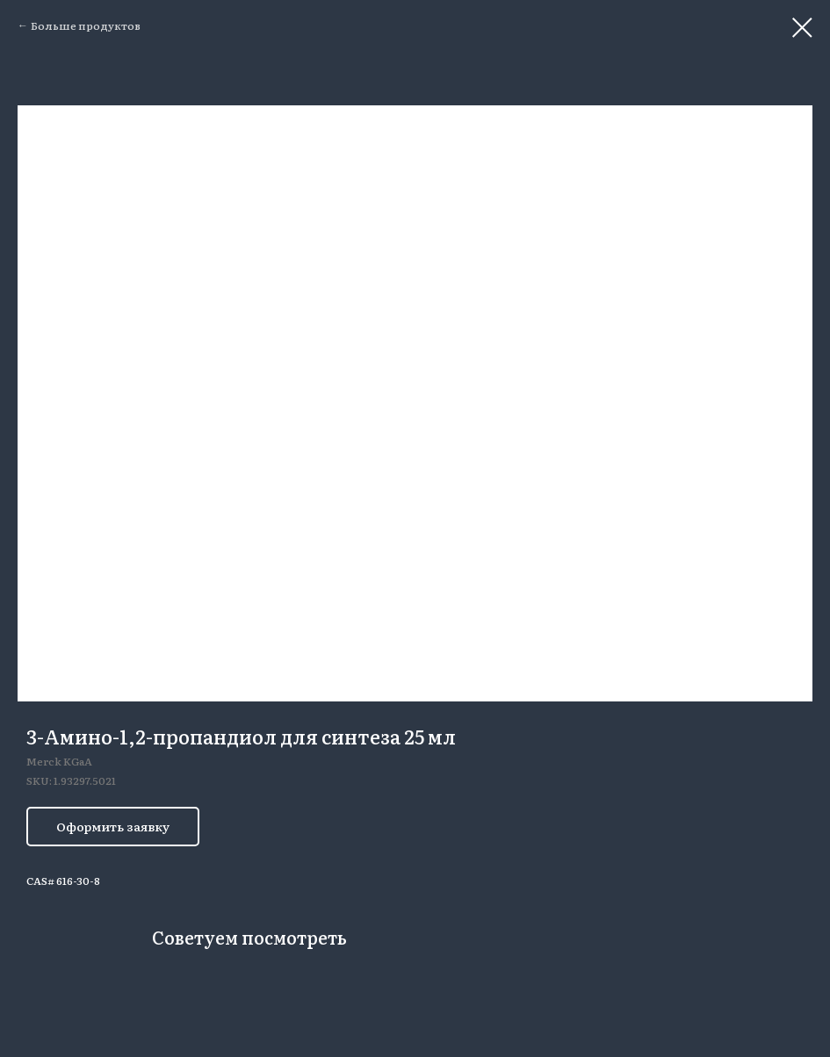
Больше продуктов (86, 25)
